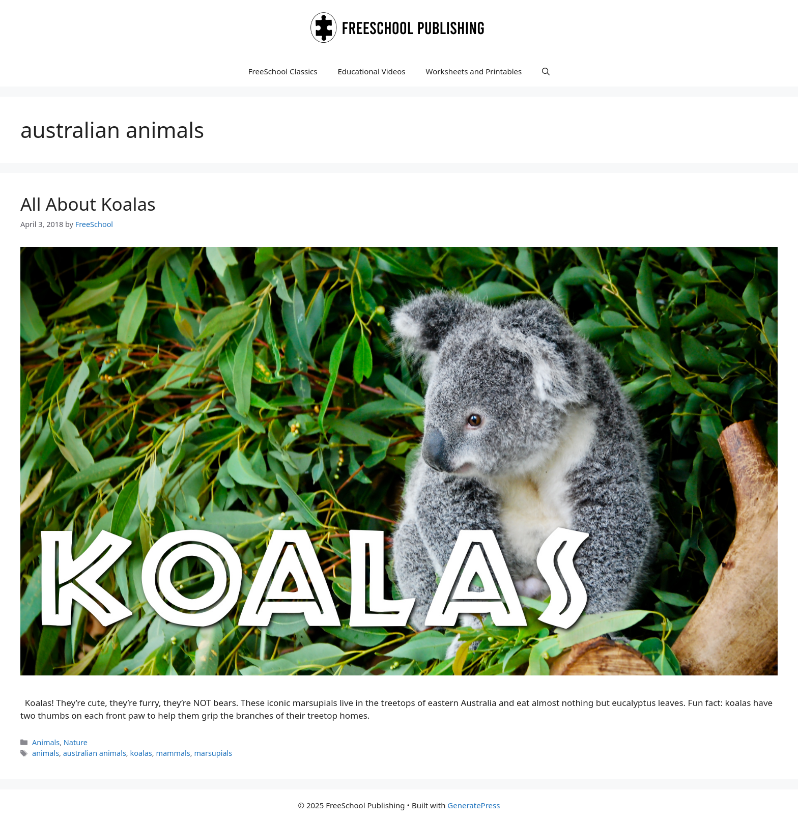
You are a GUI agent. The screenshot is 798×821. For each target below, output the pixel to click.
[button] (546, 71)
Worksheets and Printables (474, 71)
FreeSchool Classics (283, 71)
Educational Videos (371, 71)
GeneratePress (473, 805)
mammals (173, 753)
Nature (76, 742)
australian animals (94, 753)
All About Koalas (88, 204)
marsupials (213, 753)
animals (45, 753)
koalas (141, 753)
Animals (46, 742)
